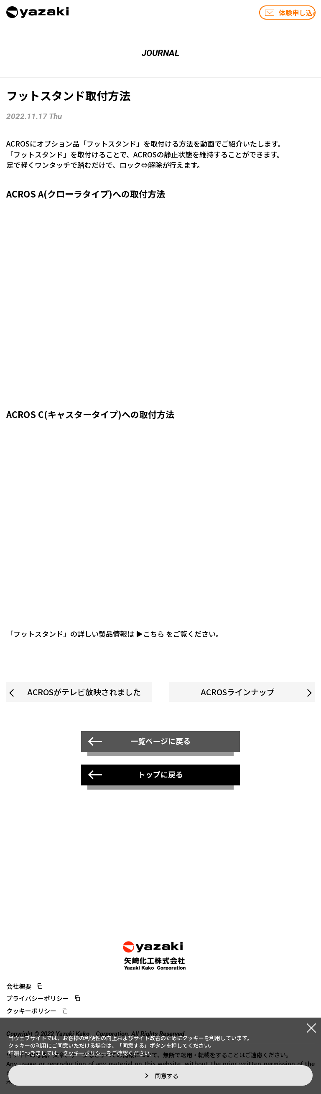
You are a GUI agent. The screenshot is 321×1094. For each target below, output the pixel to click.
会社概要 (18, 986)
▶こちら (150, 633)
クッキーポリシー (31, 1010)
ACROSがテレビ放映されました (84, 691)
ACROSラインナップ (238, 691)
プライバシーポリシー (37, 998)
